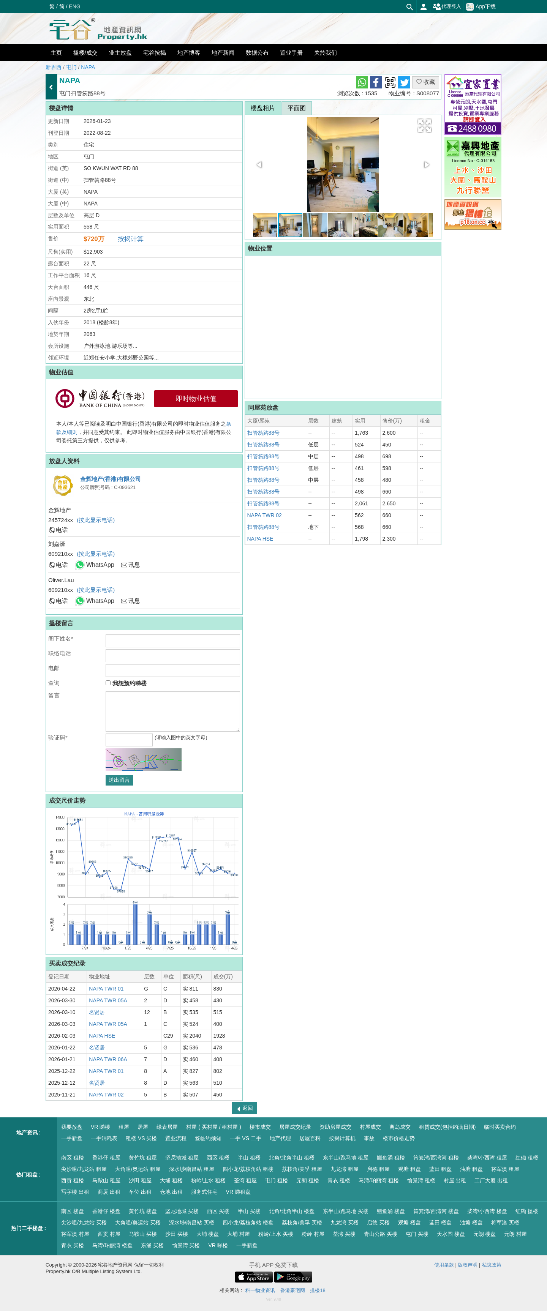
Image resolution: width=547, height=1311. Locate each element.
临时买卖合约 (500, 1127)
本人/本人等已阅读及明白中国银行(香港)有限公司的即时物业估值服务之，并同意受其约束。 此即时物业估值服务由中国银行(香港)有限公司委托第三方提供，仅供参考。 (143, 432)
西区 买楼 (218, 1211)
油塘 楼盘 (471, 1222)
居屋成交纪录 (295, 1127)
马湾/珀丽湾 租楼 (379, 1180)
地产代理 (280, 1138)
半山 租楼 (249, 1158)
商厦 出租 (109, 1192)
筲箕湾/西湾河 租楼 (436, 1158)
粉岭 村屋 (313, 1234)
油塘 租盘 (471, 1169)
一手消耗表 (104, 1138)
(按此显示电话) (96, 520)
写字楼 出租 (75, 1192)
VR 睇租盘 (238, 1192)
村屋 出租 (455, 1180)
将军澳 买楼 (505, 1222)
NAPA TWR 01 (106, 989)
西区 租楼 (218, 1158)
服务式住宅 (204, 1192)
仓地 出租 (171, 1192)
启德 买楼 (378, 1222)
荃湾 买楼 (344, 1234)
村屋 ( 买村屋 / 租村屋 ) (213, 1127)
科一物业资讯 (260, 1290)
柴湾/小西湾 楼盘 (487, 1211)
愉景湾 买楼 (186, 1245)
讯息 (134, 565)
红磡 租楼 (526, 1158)
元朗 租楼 (307, 1180)
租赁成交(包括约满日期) (447, 1127)
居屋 (143, 1127)
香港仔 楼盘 (106, 1211)
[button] (424, 125)
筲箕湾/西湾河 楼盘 (436, 1211)
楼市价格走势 (399, 1138)
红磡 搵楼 (526, 1211)
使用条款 (444, 1265)
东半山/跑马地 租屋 (345, 1158)
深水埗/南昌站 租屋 (192, 1169)
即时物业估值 (196, 398)
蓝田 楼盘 (440, 1222)
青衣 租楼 (338, 1180)
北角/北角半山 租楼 (292, 1158)
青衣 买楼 (72, 1245)
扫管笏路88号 (263, 433)
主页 (56, 52)
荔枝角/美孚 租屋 (302, 1169)
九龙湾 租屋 (344, 1169)
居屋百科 (310, 1138)
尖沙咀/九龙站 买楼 (84, 1222)
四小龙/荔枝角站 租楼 (248, 1169)
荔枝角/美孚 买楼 (302, 1222)
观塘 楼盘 (409, 1222)
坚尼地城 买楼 (182, 1211)
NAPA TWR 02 (106, 1095)
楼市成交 (260, 1127)
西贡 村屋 (109, 1234)
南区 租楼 (72, 1158)
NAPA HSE (102, 1036)
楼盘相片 (263, 108)
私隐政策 (491, 1265)
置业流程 (176, 1138)
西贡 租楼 (72, 1180)
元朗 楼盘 (484, 1234)
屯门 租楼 (276, 1180)
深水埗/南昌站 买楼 (192, 1222)
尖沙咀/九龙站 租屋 (84, 1169)
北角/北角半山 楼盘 (292, 1211)
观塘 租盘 (409, 1169)
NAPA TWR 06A (108, 1059)
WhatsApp (100, 565)
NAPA (88, 67)
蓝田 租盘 (440, 1169)
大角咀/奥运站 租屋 (138, 1169)
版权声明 (467, 1265)
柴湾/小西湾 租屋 (487, 1158)
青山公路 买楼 (380, 1234)
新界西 (54, 67)
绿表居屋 (167, 1127)
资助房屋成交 (335, 1127)
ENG (74, 6)
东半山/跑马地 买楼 (345, 1211)
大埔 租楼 (171, 1180)
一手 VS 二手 (245, 1138)
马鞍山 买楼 (143, 1234)
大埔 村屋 (238, 1234)
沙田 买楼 (176, 1234)
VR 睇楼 (100, 1127)
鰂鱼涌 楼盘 (391, 1211)
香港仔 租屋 (106, 1158)
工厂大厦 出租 (491, 1180)
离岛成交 (400, 1127)
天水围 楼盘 (451, 1234)
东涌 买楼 (152, 1245)
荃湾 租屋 (245, 1180)
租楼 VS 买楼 (141, 1138)
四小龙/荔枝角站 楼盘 (248, 1222)
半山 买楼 (249, 1211)
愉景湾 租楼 (421, 1180)
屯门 (71, 67)
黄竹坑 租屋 (143, 1158)
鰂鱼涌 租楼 (391, 1158)
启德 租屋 (378, 1169)
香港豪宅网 (292, 1290)
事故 (369, 1138)
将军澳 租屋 (505, 1169)
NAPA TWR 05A (108, 1000)
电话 (62, 530)
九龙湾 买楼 (344, 1222)
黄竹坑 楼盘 (143, 1211)
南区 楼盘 (72, 1211)
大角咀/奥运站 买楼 (138, 1222)
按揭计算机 (342, 1138)
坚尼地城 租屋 (182, 1158)
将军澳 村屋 (75, 1234)
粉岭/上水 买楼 (275, 1234)
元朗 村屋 (515, 1234)
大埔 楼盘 (207, 1234)
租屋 (124, 1127)
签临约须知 (208, 1138)
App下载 (481, 7)
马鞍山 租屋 (106, 1180)
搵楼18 (317, 1290)
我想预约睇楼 (126, 683)
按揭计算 (131, 239)
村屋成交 (370, 1127)
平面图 (297, 108)
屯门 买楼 (417, 1234)
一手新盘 (71, 1138)
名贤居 (97, 1012)
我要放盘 (71, 1127)
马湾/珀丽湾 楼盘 (112, 1245)
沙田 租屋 (140, 1180)
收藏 (425, 82)
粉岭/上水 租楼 (208, 1180)
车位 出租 (140, 1192)
